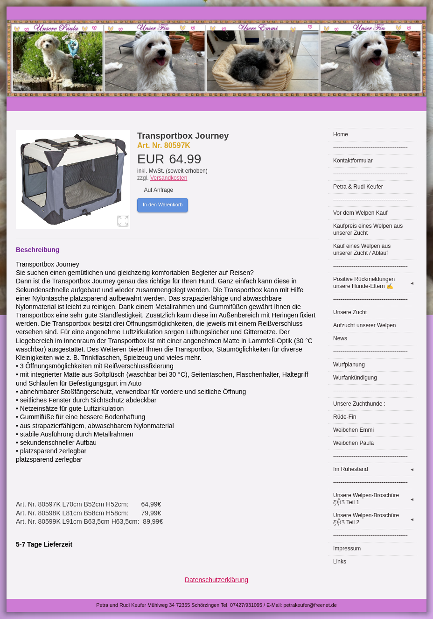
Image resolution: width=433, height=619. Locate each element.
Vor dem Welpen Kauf (360, 213)
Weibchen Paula (353, 443)
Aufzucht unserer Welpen (364, 325)
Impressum (347, 548)
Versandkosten (168, 178)
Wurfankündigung (355, 377)
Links (339, 561)
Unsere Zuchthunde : (359, 404)
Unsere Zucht (350, 312)
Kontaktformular (353, 160)
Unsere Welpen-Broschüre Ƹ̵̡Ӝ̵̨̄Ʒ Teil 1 (375, 499)
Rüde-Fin (344, 417)
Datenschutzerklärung (216, 580)
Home (340, 134)
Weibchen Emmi (353, 430)
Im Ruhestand (375, 469)
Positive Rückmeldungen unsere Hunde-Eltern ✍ (375, 282)
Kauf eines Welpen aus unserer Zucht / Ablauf (362, 249)
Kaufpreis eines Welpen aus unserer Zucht (368, 229)
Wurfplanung (349, 364)
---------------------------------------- (370, 147)
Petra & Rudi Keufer (358, 186)
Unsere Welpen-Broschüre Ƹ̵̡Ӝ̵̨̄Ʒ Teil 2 (375, 519)
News (340, 338)
